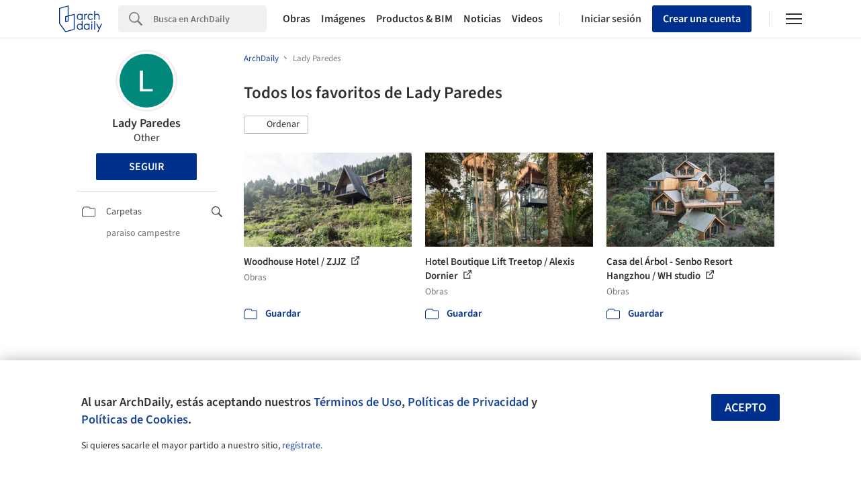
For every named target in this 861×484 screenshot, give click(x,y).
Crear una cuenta (702, 18)
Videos (527, 18)
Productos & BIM (414, 18)
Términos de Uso (358, 402)
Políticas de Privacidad (468, 402)
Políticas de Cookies (134, 419)
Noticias (482, 18)
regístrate (301, 445)
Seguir (146, 166)
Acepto (745, 407)
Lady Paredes (146, 123)
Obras (296, 18)
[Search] (210, 18)
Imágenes (343, 18)
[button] (276, 125)
